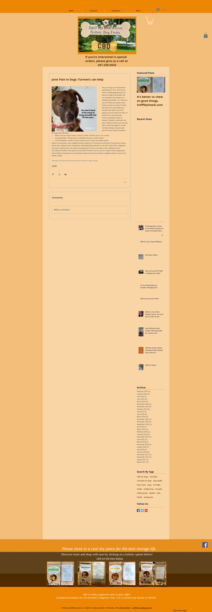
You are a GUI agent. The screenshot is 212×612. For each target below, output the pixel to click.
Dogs (149, 485)
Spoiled (152, 493)
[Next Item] (161, 85)
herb (158, 493)
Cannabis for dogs (144, 481)
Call (117, 608)
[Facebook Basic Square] (138, 510)
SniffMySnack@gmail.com (142, 608)
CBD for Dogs (142, 477)
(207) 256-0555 (125, 608)
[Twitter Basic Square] (142, 510)
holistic (139, 497)
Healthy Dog (149, 489)
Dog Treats (141, 485)
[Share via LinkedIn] (65, 174)
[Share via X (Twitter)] (59, 174)
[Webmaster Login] (180, 610)
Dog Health (157, 481)
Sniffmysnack (142, 493)
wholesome (148, 497)
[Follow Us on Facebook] (205, 545)
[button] (150, 20)
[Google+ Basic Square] (146, 510)
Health (54, 166)
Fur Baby (156, 485)
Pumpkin (158, 489)
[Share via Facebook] (53, 174)
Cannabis (153, 477)
